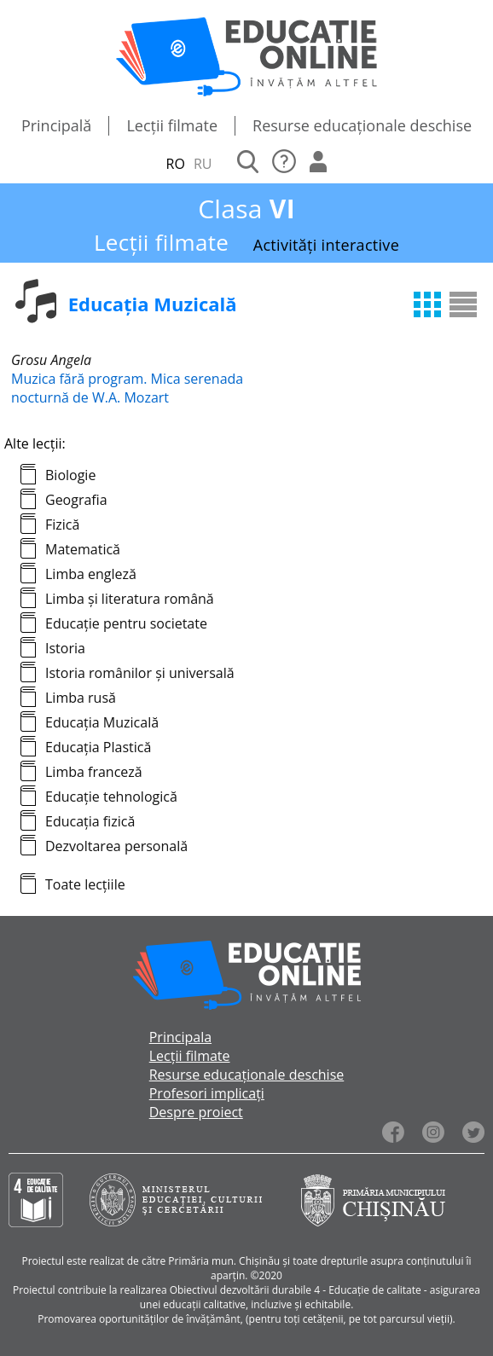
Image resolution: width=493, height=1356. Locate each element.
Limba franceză (93, 771)
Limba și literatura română (129, 598)
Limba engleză (90, 574)
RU (203, 163)
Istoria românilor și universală (140, 673)
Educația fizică (90, 821)
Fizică (62, 524)
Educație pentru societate (126, 623)
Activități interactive (326, 245)
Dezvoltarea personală (116, 846)
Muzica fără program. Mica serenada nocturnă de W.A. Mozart (127, 388)
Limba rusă (80, 697)
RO (175, 163)
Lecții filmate (172, 125)
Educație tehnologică (111, 796)
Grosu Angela (51, 360)
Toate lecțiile (85, 884)
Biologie (70, 475)
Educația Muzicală (102, 722)
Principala (180, 1037)
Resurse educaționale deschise (362, 125)
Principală (56, 125)
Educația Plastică (98, 747)
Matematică (82, 549)
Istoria (65, 648)
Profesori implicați (206, 1093)
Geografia (76, 499)
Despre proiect (196, 1112)
